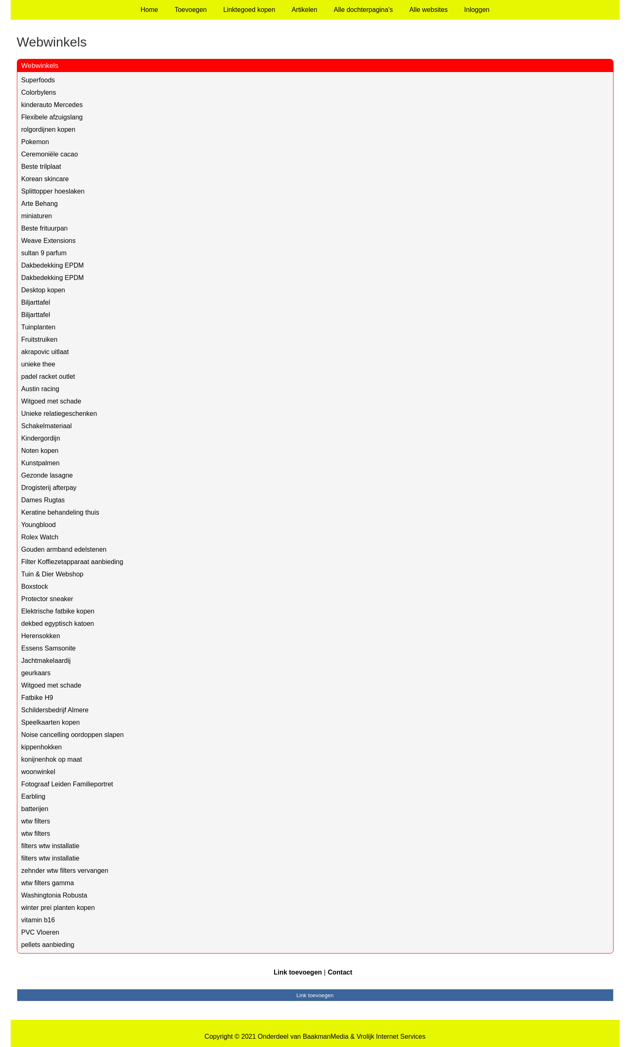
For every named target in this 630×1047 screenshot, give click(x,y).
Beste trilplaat (41, 166)
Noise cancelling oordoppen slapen (72, 734)
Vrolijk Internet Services (390, 1036)
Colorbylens (38, 92)
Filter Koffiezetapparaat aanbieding (72, 561)
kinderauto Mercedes (52, 104)
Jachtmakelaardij (46, 660)
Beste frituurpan (44, 228)
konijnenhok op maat (51, 759)
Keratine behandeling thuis (60, 512)
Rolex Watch (39, 537)
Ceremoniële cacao (49, 154)
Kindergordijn (40, 438)
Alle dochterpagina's (363, 9)
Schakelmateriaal (46, 425)
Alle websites (428, 9)
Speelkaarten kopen (50, 722)
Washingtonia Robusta (54, 895)
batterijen (35, 808)
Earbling (33, 796)
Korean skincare (45, 178)
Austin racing (40, 388)
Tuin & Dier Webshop (52, 574)
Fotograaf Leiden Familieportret (67, 784)
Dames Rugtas (43, 500)
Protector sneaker (47, 598)
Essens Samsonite (48, 648)
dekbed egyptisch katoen (57, 623)
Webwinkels (39, 66)
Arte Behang (39, 203)
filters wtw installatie (50, 845)
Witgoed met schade (51, 401)
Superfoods (38, 80)
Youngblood (38, 524)
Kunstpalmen (40, 462)
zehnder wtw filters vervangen (65, 870)
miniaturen (36, 215)
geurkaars (36, 672)
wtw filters (35, 821)
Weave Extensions (48, 240)
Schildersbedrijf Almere (55, 710)
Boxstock (34, 586)
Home (149, 9)
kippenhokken (41, 747)
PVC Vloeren (40, 932)
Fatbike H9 (37, 697)
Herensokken (40, 635)
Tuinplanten (38, 327)
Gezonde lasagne (47, 475)
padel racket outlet (48, 376)
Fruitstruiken (39, 339)
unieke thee (38, 364)
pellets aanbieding (47, 944)
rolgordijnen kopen (48, 129)
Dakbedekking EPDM (52, 265)
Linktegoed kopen (249, 9)
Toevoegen (190, 9)
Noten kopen (40, 450)
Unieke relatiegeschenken (59, 413)
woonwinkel (38, 771)
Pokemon (35, 141)
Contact (340, 972)
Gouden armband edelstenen (64, 549)
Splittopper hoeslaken (53, 191)
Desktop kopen (43, 290)
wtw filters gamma (47, 882)
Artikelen (304, 9)
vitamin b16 (38, 919)
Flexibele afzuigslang (52, 117)
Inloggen (476, 9)
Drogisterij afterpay (49, 487)
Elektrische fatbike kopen (58, 611)
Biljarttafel (35, 302)
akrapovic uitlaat (45, 351)
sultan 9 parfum (44, 253)
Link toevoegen (298, 972)
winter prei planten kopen (58, 907)
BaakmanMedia (326, 1036)
